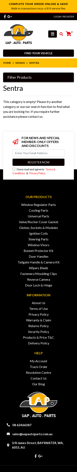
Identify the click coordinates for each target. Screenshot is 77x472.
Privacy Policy (37, 173)
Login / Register (64, 16)
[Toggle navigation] (52, 34)
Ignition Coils (38, 233)
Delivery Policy (38, 343)
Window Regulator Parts (38, 205)
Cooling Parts (38, 210)
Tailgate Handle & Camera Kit (39, 262)
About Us (38, 303)
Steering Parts (38, 239)
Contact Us (39, 378)
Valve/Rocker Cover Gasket (38, 222)
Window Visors (38, 245)
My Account (38, 361)
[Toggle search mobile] (60, 34)
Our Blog (38, 384)
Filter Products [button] (19, 77)
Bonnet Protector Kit (38, 251)
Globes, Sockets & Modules (38, 228)
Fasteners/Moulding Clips (38, 274)
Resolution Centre (38, 372)
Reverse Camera (38, 279)
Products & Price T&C (38, 337)
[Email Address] (38, 153)
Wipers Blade (38, 268)
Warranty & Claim (38, 320)
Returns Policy (38, 326)
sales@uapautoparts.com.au (32, 434)
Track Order (38, 367)
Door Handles (38, 256)
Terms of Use (38, 308)
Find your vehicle (38, 53)
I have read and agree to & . (34, 171)
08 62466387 (21, 425)
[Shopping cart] (68, 34)
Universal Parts (38, 216)
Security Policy (38, 332)
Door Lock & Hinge (38, 285)
